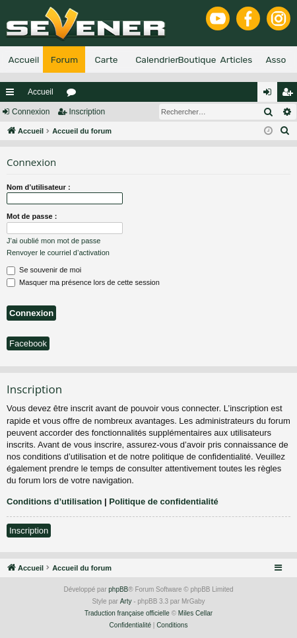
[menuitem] (285, 131)
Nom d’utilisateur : (39, 187)
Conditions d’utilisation (54, 501)
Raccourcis (12, 94)
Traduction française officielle (127, 613)
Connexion (31, 111)
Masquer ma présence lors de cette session (83, 282)
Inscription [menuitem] (290, 94)
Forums (74, 94)
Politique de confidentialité (163, 501)
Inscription (87, 111)
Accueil (40, 92)
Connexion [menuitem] (270, 94)
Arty (126, 601)
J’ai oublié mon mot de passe (53, 241)
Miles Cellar (195, 613)
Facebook (28, 343)
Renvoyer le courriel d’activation (58, 253)
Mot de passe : (32, 216)
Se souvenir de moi (44, 270)
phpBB (118, 589)
